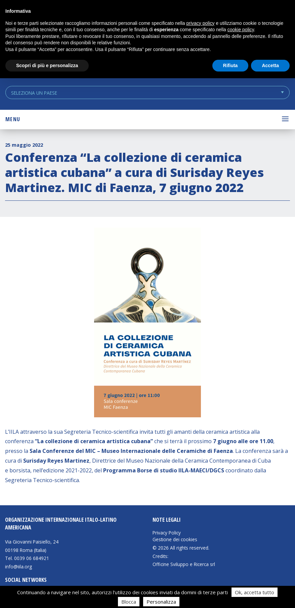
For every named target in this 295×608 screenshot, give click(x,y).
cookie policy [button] (240, 29)
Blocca (128, 601)
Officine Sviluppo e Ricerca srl (184, 564)
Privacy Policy (167, 532)
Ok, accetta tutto (254, 592)
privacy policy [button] (200, 23)
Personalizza (161, 601)
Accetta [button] (270, 65)
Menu (12, 119)
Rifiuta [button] (230, 65)
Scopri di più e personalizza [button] (47, 65)
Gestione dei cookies (175, 539)
